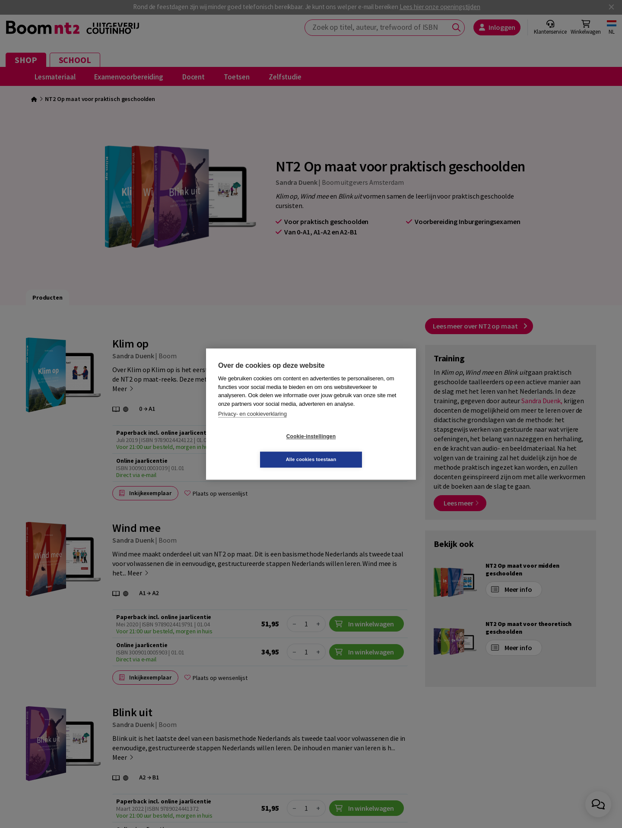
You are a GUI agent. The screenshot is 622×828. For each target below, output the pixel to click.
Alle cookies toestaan (362, 447)
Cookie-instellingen (259, 448)
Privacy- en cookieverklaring (252, 425)
